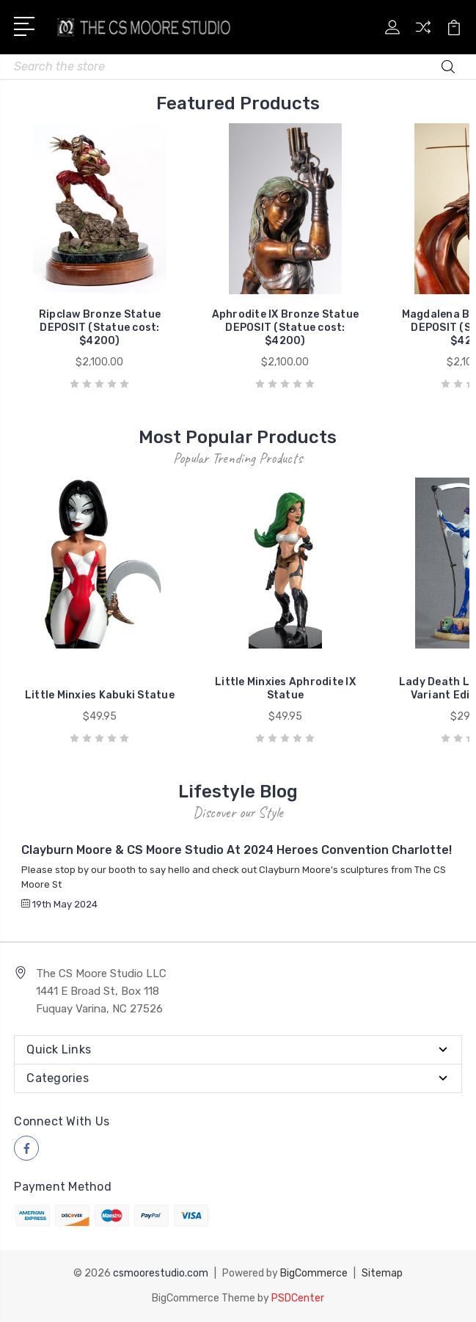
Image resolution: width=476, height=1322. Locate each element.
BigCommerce (314, 1273)
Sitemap (382, 1273)
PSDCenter (297, 1298)
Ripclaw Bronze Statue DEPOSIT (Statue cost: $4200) (100, 327)
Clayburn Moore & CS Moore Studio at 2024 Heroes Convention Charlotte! (236, 850)
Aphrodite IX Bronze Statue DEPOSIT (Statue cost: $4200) (285, 327)
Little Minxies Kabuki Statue (100, 695)
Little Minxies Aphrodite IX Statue (285, 688)
